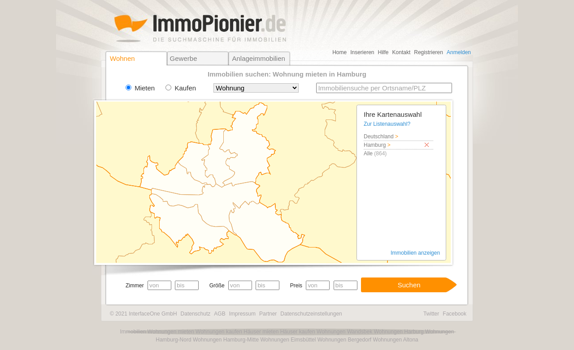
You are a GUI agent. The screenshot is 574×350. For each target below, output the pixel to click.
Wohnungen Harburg (398, 332)
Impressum (242, 314)
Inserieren (362, 52)
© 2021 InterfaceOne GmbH (143, 314)
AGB (219, 314)
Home (339, 52)
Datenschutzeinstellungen (311, 314)
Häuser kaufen (297, 332)
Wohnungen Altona (395, 340)
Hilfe (383, 52)
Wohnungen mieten (171, 332)
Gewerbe (183, 58)
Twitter (431, 314)
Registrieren (428, 52)
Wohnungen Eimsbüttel (288, 340)
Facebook (454, 314)
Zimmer (135, 285)
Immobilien (133, 332)
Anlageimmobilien (258, 58)
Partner (268, 314)
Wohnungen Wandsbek (344, 332)
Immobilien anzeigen (415, 253)
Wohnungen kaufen (219, 332)
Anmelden (459, 52)
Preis (296, 285)
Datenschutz (196, 314)
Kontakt (401, 52)
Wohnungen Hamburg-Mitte (226, 340)
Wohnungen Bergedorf (344, 340)
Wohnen (122, 58)
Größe (217, 285)
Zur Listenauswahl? (387, 124)
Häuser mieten (261, 332)
